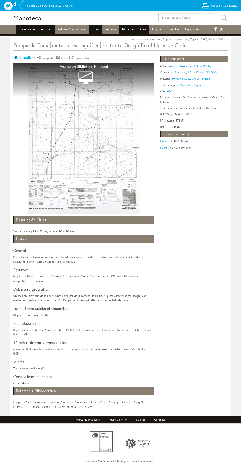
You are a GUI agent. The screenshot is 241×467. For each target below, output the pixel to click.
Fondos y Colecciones (150, 39)
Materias (128, 29)
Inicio (133, 39)
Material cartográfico (192, 85)
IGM (204, 39)
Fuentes (173, 29)
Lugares (157, 29)
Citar (62, 58)
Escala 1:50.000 (217, 39)
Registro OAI (80, 58)
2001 (169, 91)
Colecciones (27, 29)
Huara (163, 147)
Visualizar (27, 57)
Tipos (95, 29)
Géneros (110, 29)
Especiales (192, 29)
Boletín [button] (140, 419)
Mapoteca (27, 18)
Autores (46, 29)
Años (143, 29)
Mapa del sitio (118, 419)
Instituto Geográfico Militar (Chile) (190, 66)
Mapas (206, 78)
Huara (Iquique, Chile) (185, 78)
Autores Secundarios (71, 29)
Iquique (164, 141)
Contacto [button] (159, 419)
